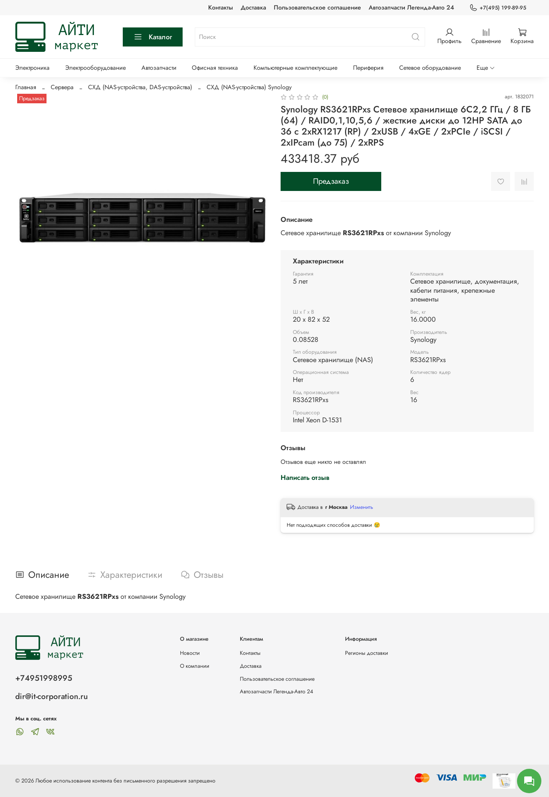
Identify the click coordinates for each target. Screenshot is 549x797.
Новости (190, 653)
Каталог (152, 37)
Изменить (361, 507)
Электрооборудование (95, 67)
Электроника (32, 67)
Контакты (220, 7)
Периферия (368, 67)
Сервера (62, 87)
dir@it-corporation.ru (51, 696)
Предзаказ (331, 181)
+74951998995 (43, 678)
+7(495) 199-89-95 (497, 8)
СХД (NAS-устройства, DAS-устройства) (140, 87)
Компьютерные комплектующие (295, 67)
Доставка (253, 7)
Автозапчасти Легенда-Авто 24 (411, 7)
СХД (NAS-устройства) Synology (249, 87)
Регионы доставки (366, 653)
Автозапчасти (159, 67)
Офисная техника (215, 67)
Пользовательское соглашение (317, 7)
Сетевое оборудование (430, 67)
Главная (25, 87)
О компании (194, 666)
